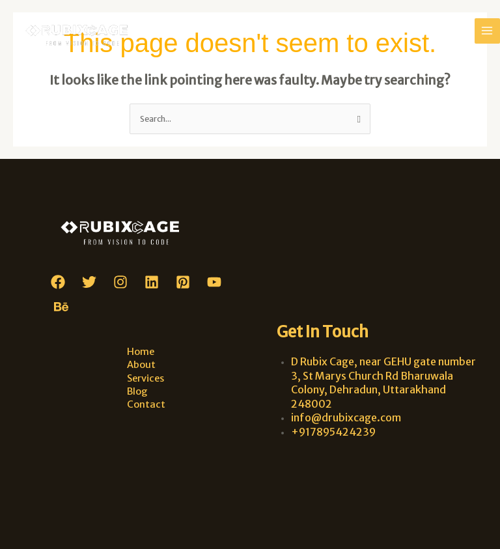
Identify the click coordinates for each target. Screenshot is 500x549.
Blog (137, 391)
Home (140, 352)
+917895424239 (333, 431)
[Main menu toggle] (487, 31)
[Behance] (61, 306)
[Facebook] (58, 282)
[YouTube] (214, 282)
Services (145, 378)
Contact (146, 404)
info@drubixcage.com (346, 417)
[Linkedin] (151, 282)
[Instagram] (120, 282)
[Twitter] (89, 282)
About (141, 365)
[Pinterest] (183, 282)
